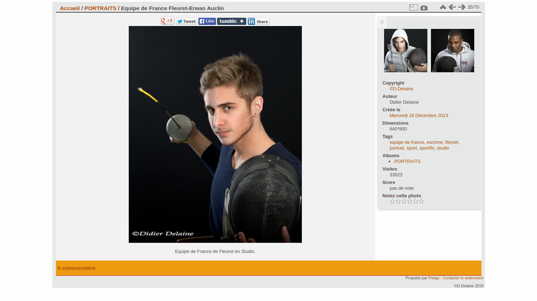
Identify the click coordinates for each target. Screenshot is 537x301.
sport (411, 148)
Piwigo (434, 278)
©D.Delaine (401, 88)
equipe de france (406, 142)
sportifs (426, 148)
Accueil (70, 8)
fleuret (451, 142)
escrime (435, 142)
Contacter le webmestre (463, 278)
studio (443, 148)
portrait (396, 148)
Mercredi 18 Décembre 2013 (418, 115)
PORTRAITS (100, 8)
